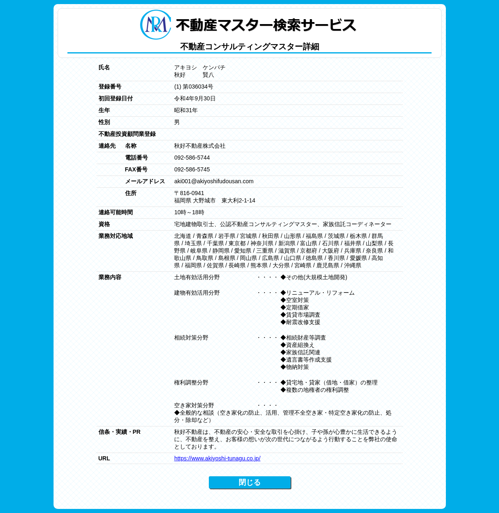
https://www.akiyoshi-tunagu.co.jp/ (217, 458)
